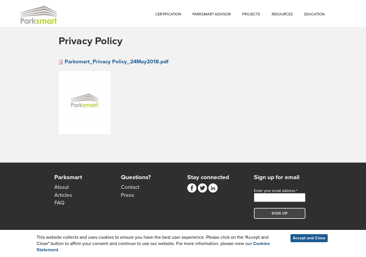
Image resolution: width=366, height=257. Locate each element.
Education (314, 14)
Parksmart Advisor (211, 14)
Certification (168, 14)
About (61, 187)
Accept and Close (309, 238)
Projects (251, 14)
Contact (130, 187)
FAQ (59, 203)
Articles (63, 195)
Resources (282, 14)
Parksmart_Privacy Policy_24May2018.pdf (116, 61)
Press (127, 195)
